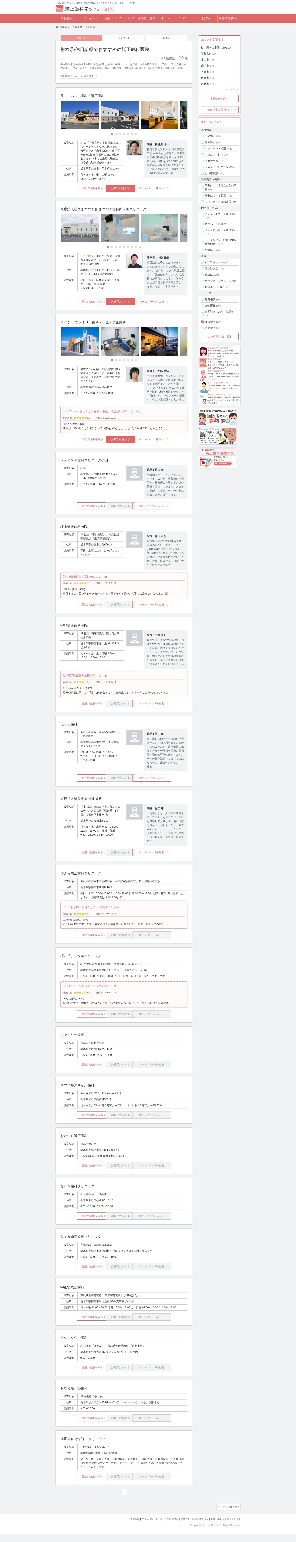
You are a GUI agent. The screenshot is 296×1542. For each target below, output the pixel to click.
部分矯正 (210, 142)
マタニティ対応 (214, 154)
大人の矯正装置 (214, 359)
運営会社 (127, 1527)
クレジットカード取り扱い (221, 213)
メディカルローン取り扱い (221, 229)
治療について (113, 18)
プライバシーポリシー (147, 1527)
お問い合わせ (216, 1527)
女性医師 (210, 305)
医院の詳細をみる (81, 189)
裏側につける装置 (215, 195)
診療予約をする (124, 189)
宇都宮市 (209, 53)
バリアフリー (213, 262)
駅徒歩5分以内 (213, 287)
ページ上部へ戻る (230, 1515)
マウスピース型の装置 (218, 201)
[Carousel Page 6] (132, 135)
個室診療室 (211, 268)
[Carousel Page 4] (124, 135)
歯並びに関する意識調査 (218, 348)
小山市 (207, 59)
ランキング (90, 18)
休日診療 (210, 321)
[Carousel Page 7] (136, 135)
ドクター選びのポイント (218, 383)
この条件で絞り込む (220, 336)
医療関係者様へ (229, 18)
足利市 (207, 83)
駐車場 (209, 274)
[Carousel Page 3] (120, 135)
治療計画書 (211, 160)
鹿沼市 (207, 65)
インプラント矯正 (215, 148)
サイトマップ (233, 1527)
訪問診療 (210, 327)
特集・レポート (160, 18)
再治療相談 (211, 173)
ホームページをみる (166, 189)
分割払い (210, 250)
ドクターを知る (136, 18)
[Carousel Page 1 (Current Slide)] (112, 135)
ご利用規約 (168, 1527)
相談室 (206, 18)
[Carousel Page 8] (136, 248)
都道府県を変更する (220, 109)
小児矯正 (210, 136)
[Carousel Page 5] (128, 135)
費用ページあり (214, 223)
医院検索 (67, 18)
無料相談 (210, 299)
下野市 (207, 71)
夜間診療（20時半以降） (219, 311)
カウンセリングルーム (218, 280)
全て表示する (232, 89)
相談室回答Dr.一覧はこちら (219, 395)
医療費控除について (216, 371)
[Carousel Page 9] (140, 248)
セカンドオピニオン (217, 167)
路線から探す (219, 98)
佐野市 (207, 77)
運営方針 (181, 1527)
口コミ (183, 18)
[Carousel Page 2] (116, 135)
